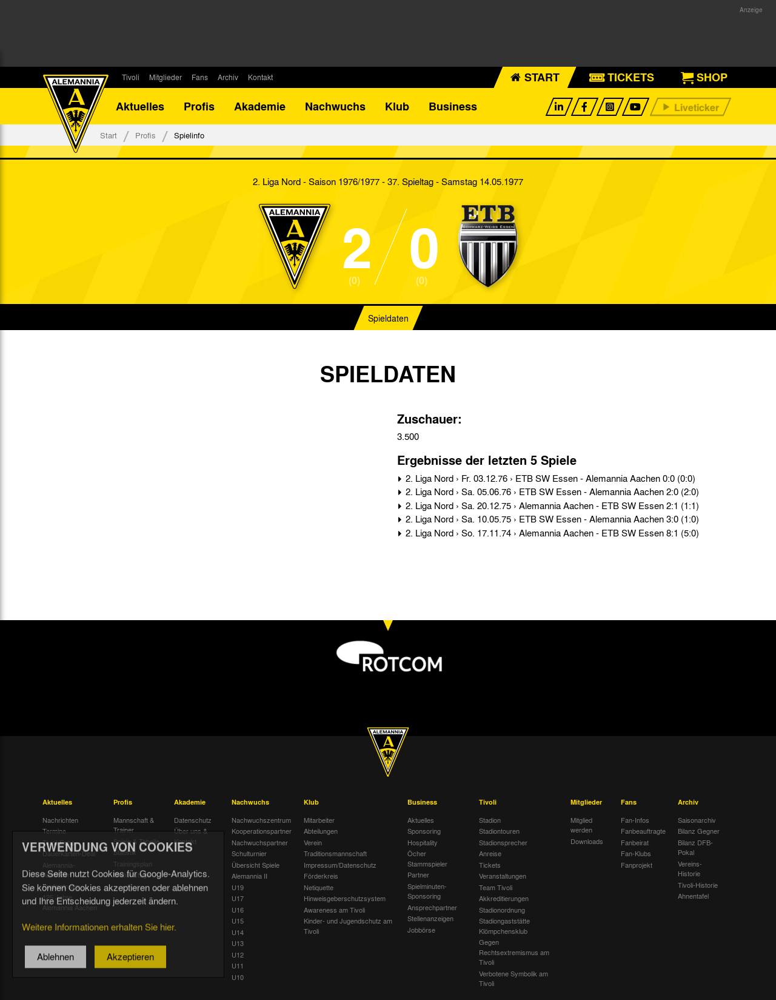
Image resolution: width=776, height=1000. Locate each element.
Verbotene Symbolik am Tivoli (513, 978)
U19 (238, 887)
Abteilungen (321, 831)
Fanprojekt (636, 865)
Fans (200, 77)
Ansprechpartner (432, 907)
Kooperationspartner (262, 831)
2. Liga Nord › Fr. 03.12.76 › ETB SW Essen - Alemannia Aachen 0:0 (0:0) (549, 478)
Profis (199, 106)
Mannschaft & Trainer (133, 825)
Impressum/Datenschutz (340, 865)
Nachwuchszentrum (261, 820)
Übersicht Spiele (255, 865)
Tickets (490, 865)
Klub (397, 106)
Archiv (228, 77)
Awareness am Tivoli (334, 909)
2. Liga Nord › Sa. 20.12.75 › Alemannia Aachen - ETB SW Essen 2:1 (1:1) (551, 505)
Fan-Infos (635, 820)
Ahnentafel (693, 895)
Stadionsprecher (503, 842)
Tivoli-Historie (698, 885)
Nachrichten (60, 820)
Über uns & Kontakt (190, 836)
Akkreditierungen (504, 898)
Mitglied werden (581, 825)
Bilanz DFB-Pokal (695, 847)
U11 (238, 965)
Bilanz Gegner (699, 831)
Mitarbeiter (319, 820)
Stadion (490, 820)
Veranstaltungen (502, 875)
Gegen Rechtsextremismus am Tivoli (514, 952)
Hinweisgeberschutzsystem (345, 898)
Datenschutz (193, 820)
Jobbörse (421, 929)
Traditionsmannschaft (335, 853)
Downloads (586, 841)
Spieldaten (388, 318)
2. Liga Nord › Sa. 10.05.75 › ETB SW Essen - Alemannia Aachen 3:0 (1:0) (551, 518)
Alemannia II (249, 875)
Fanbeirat (635, 842)
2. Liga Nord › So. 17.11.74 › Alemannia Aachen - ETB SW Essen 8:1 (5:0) (551, 532)
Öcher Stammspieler (427, 858)
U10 (238, 977)
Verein (313, 842)
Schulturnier (249, 853)
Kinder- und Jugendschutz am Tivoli (348, 926)
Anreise (490, 853)
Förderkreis (321, 875)
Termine (54, 831)
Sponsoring (424, 831)
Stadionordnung (502, 909)
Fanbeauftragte (643, 831)
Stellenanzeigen (430, 918)
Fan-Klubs (636, 853)
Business (453, 106)
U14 (238, 932)
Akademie (260, 106)
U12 (238, 954)
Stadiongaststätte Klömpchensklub (504, 926)
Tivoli (130, 77)
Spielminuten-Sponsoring (427, 891)
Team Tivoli (495, 887)
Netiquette (318, 887)
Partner (418, 874)
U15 (238, 920)
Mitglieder (165, 77)
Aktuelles (140, 106)
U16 (238, 909)
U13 (238, 943)
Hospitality (422, 842)
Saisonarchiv (697, 820)
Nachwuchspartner (260, 842)
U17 (238, 898)
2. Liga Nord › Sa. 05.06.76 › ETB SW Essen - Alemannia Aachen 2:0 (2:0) (551, 491)
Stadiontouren (499, 831)
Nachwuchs (335, 106)
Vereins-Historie (690, 869)
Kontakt (260, 77)
